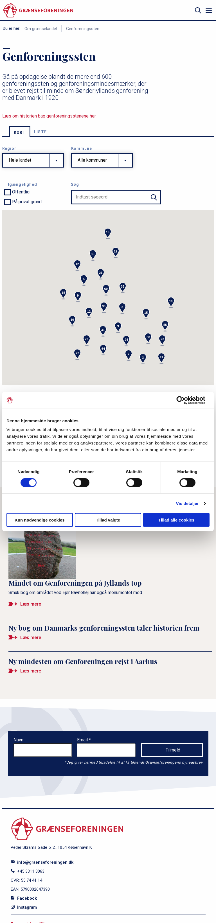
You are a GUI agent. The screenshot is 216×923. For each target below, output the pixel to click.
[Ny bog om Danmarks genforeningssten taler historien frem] (110, 635)
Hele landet (20, 160)
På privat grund (27, 201)
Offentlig (21, 192)
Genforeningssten (82, 28)
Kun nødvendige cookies (40, 520)
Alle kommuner (92, 160)
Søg (75, 184)
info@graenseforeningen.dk (42, 862)
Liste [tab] (40, 132)
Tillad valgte (108, 520)
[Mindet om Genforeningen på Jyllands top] (110, 561)
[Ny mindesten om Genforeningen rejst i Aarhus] (110, 668)
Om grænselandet (40, 28)
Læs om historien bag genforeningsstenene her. (49, 116)
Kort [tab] (20, 132)
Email (83, 740)
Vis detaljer (187, 503)
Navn (18, 740)
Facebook (24, 898)
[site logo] (38, 10)
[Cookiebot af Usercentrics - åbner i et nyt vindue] (185, 400)
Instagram (24, 907)
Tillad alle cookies (176, 520)
